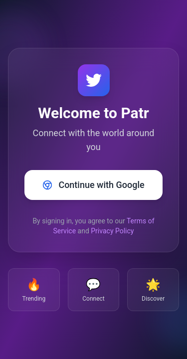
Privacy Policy (112, 231)
